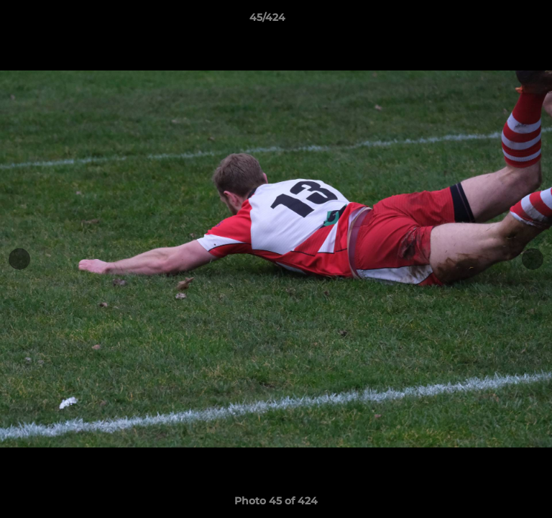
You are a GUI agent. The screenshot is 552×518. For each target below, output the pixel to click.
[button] (500, 20)
